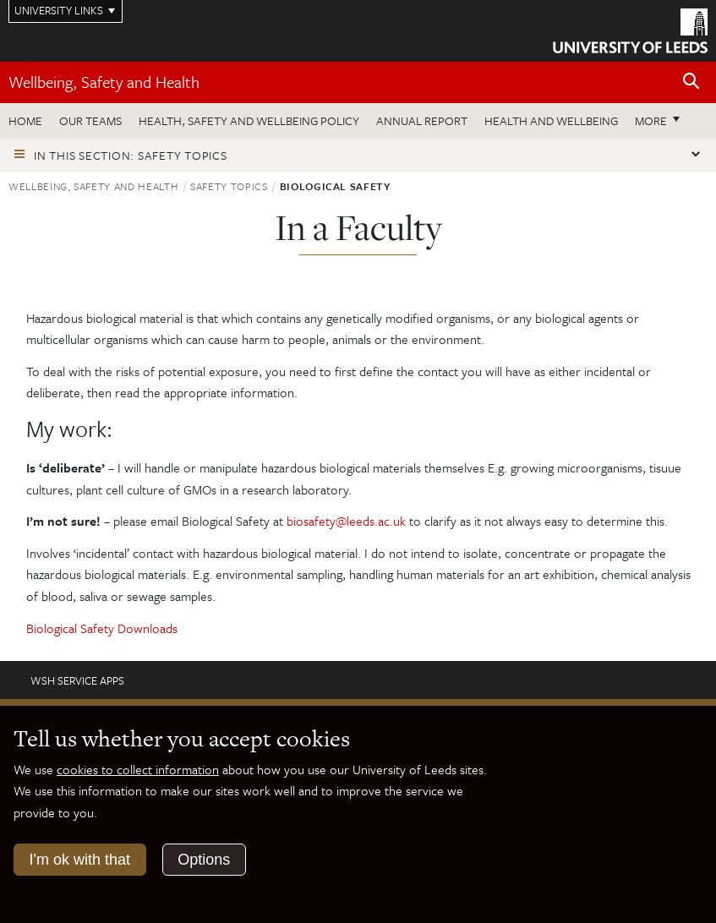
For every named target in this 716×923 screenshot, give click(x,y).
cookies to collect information (138, 769)
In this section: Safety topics (130, 155)
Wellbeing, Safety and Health (103, 81)
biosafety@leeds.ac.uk (346, 520)
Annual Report (421, 120)
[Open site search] (691, 81)
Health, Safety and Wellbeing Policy (249, 120)
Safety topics (228, 186)
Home (25, 120)
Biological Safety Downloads (102, 628)
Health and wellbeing (551, 120)
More (651, 120)
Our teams (90, 120)
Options (204, 859)
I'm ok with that (80, 859)
